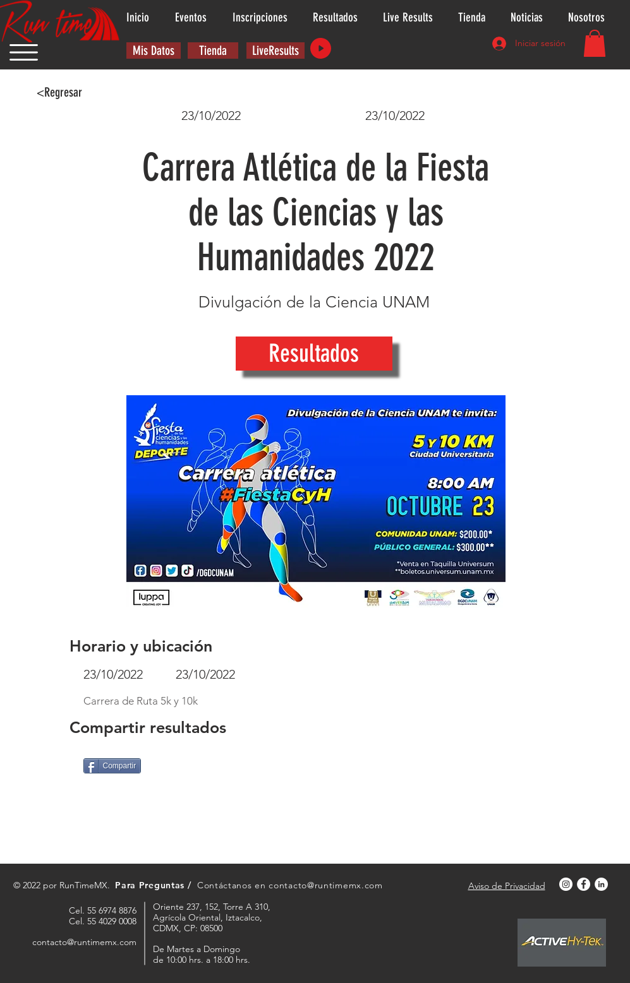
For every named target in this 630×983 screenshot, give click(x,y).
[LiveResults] (275, 50)
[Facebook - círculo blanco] (583, 884)
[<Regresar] (59, 92)
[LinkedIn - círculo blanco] (601, 884)
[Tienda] (213, 50)
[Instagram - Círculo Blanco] (565, 884)
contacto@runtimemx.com (325, 885)
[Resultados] (314, 354)
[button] (23, 52)
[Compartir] (112, 765)
